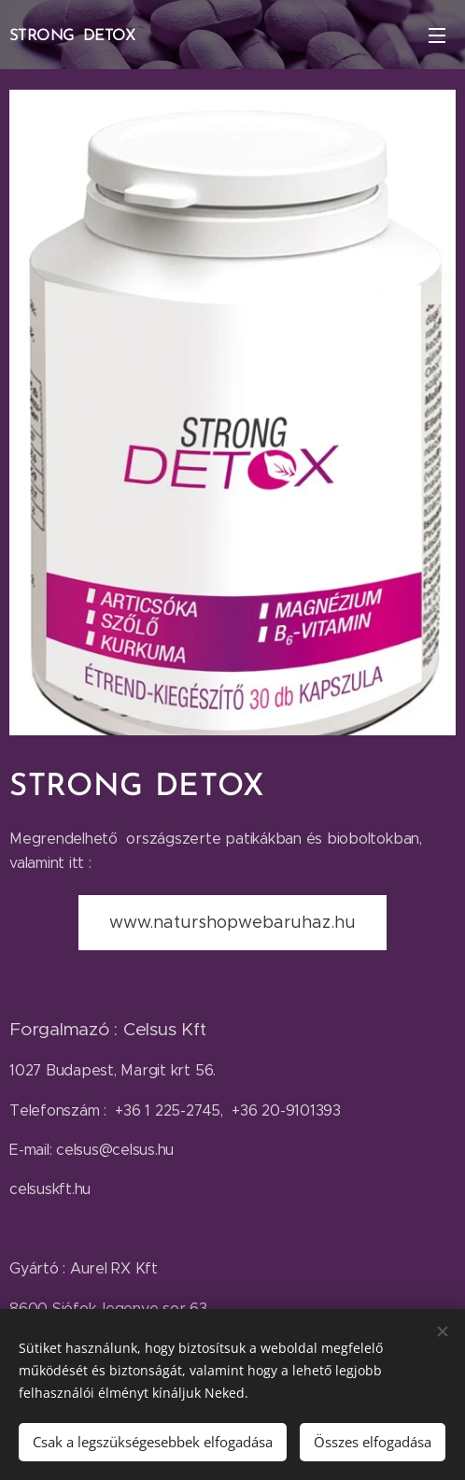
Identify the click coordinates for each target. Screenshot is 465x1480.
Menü (437, 35)
